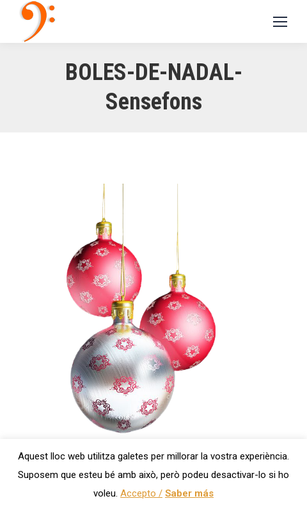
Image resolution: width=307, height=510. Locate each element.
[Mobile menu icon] (280, 21)
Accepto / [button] (141, 493)
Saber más (189, 493)
